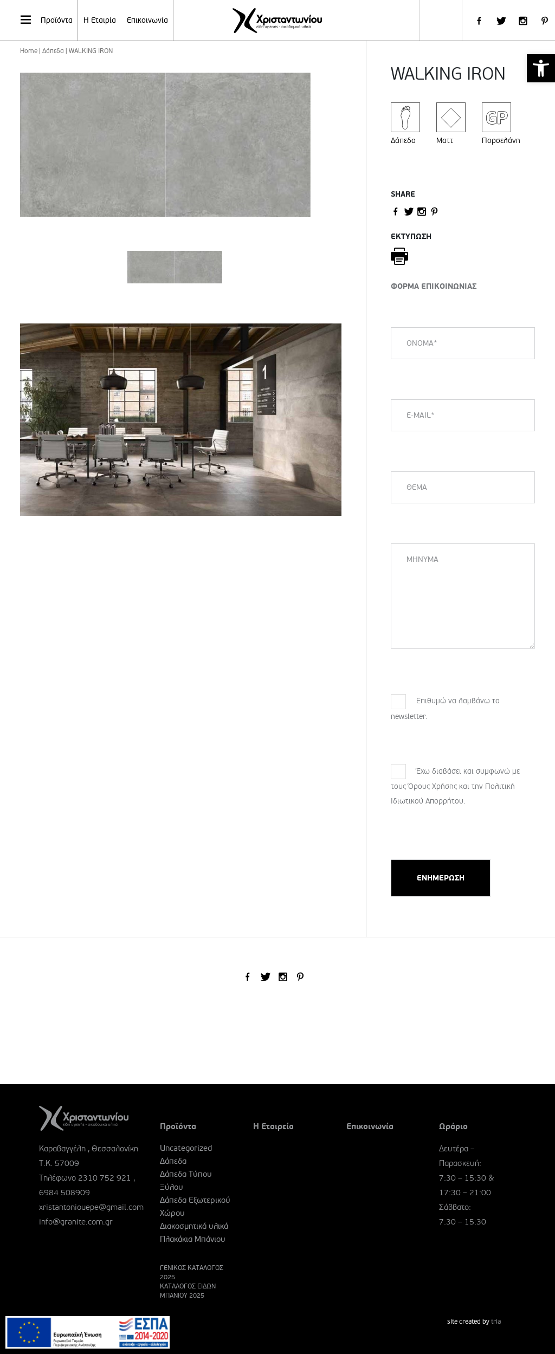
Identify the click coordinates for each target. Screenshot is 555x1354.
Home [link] (28, 51)
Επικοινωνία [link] (147, 20)
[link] (541, 68)
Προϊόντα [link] (46, 19)
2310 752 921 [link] (104, 1178)
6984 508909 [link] (64, 1192)
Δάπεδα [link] (53, 51)
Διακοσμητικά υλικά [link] (194, 1226)
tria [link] (496, 1322)
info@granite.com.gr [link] (76, 1222)
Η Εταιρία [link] (99, 20)
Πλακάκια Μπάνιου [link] (192, 1239)
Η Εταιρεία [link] (273, 1126)
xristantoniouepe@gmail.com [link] (91, 1207)
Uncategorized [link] (186, 1148)
